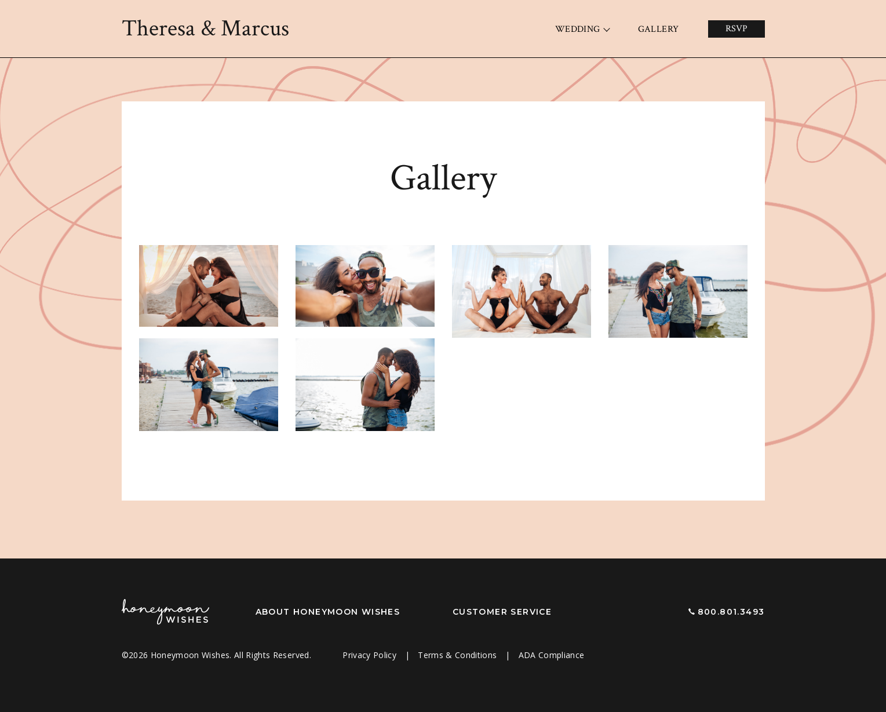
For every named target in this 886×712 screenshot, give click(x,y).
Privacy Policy (370, 654)
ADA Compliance (552, 654)
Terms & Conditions (458, 654)
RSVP (736, 29)
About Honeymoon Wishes (328, 612)
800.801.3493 (731, 612)
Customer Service (502, 612)
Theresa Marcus (205, 28)
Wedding (577, 29)
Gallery (658, 29)
